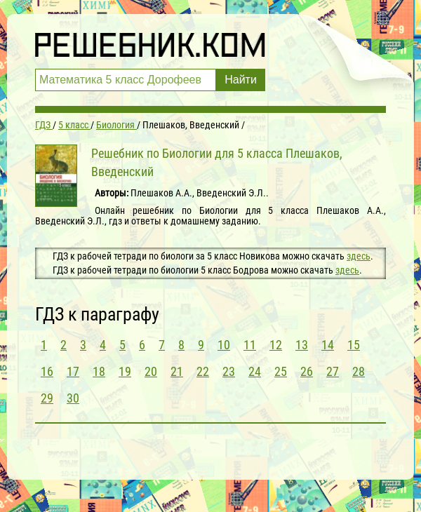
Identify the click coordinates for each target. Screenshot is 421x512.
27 (332, 371)
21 (177, 371)
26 (306, 371)
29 (47, 398)
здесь (358, 256)
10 (224, 344)
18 (99, 371)
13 (301, 344)
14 (327, 344)
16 (47, 371)
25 (280, 371)
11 (249, 344)
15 (353, 344)
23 (228, 371)
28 (358, 371)
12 (275, 344)
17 (73, 371)
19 (125, 371)
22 (202, 371)
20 (151, 371)
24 (254, 371)
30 (73, 398)
